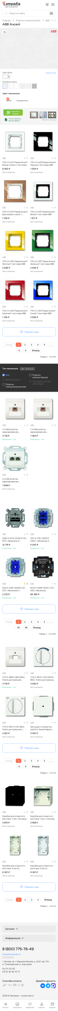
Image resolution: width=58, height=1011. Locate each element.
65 (18, 627)
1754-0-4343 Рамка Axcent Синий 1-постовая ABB (42, 312)
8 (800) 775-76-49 (18, 949)
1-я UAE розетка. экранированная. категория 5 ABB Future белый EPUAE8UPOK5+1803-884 (14, 430)
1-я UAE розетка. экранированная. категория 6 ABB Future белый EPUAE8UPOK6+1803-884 (42, 430)
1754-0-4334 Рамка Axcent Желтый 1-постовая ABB (14, 262)
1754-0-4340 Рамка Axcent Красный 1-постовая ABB (15, 312)
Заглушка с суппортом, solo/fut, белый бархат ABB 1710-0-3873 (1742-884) (41, 728)
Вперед (35, 350)
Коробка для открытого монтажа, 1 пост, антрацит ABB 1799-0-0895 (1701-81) (15, 817)
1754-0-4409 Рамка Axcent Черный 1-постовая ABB (43, 163)
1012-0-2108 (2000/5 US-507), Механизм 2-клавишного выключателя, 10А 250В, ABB (14, 589)
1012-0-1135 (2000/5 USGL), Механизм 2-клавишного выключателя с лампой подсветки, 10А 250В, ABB (42, 539)
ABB (4, 158)
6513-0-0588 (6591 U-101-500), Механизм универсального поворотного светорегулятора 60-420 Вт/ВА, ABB (42, 589)
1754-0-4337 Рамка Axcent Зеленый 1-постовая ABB (42, 262)
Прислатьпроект (13, 112)
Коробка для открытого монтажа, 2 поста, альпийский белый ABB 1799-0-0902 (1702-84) (41, 867)
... (51, 344)
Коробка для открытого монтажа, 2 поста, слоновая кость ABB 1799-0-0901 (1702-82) (14, 867)
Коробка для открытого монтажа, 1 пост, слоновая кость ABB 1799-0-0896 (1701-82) (42, 817)
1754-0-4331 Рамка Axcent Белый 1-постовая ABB (42, 213)
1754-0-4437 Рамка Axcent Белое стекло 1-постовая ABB (14, 163)
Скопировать (8, 957)
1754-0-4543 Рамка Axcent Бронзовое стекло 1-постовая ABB (15, 213)
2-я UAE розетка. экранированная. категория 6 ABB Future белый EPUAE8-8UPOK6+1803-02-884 (13, 480)
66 (26, 627)
